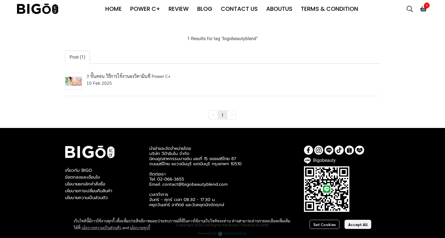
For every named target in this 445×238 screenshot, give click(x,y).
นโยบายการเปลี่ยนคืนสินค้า (88, 191)
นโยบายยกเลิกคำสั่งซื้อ (85, 184)
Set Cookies (324, 224)
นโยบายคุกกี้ (140, 227)
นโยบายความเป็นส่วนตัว (101, 227)
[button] (410, 9)
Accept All (358, 224)
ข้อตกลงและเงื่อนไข (82, 177)
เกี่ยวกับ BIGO (78, 170)
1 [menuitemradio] (222, 114)
